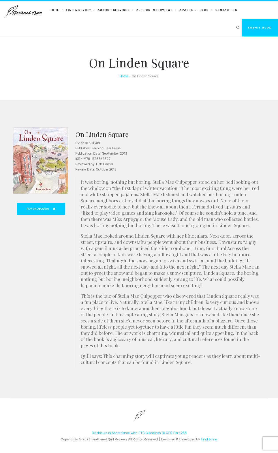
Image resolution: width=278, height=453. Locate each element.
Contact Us (226, 9)
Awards (186, 9)
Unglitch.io (209, 439)
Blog (204, 9)
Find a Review (78, 9)
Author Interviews (154, 9)
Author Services (114, 9)
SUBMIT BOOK (259, 27)
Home (54, 9)
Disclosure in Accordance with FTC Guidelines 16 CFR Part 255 (139, 433)
